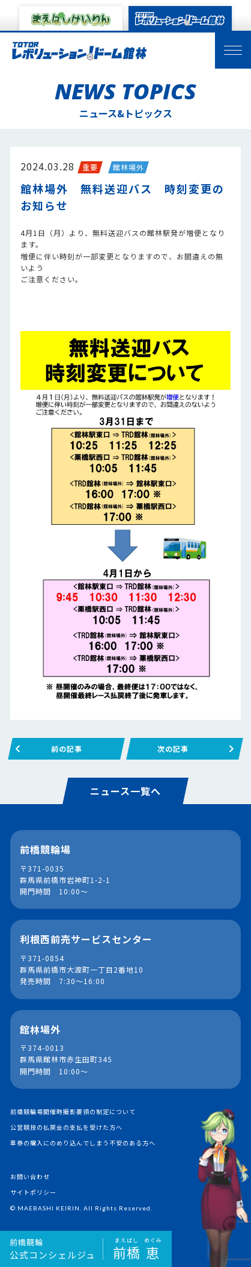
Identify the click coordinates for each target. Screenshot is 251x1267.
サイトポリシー (33, 1192)
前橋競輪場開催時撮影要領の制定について (73, 1111)
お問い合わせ (30, 1176)
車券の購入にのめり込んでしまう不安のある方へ (83, 1142)
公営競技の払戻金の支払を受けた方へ (66, 1127)
